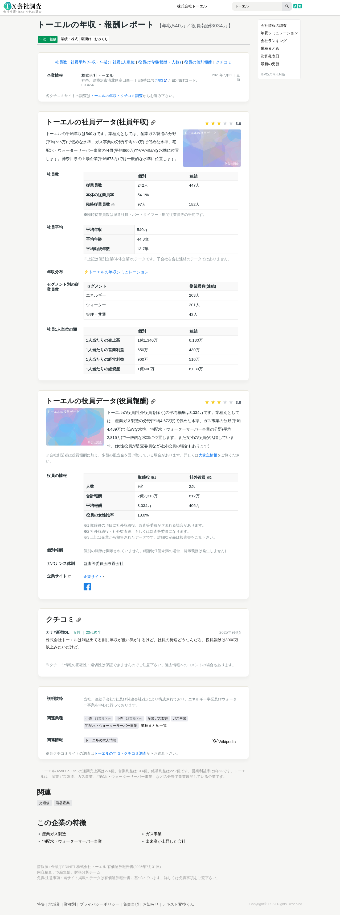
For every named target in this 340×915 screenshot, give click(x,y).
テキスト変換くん (178, 907)
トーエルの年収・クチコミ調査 (117, 98)
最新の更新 (270, 64)
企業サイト (93, 579)
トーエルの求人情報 (102, 743)
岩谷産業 (62, 806)
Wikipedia (224, 744)
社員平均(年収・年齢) (90, 64)
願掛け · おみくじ (116, 40)
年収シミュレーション (279, 33)
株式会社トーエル (192, 6)
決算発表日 (270, 56)
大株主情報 (208, 457)
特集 (41, 907)
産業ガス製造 (161, 721)
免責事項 (186, 881)
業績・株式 (81, 40)
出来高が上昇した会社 (166, 844)
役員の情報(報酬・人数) (159, 64)
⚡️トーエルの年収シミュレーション (116, 274)
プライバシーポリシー (100, 907)
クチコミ (224, 64)
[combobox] (246, 6)
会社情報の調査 (274, 25)
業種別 (70, 907)
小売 (98, 721)
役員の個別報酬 (198, 64)
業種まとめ (270, 48)
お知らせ (151, 907)
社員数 (61, 64)
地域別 (54, 907)
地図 (161, 83)
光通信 (44, 806)
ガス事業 (184, 721)
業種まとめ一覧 (158, 729)
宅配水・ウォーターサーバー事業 (113, 728)
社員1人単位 (124, 64)
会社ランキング (274, 41)
